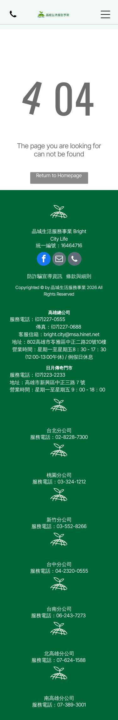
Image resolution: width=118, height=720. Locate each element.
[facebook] (44, 259)
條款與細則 (78, 276)
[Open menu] (105, 14)
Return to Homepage (59, 175)
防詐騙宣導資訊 (44, 276)
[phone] (74, 259)
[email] (59, 259)
